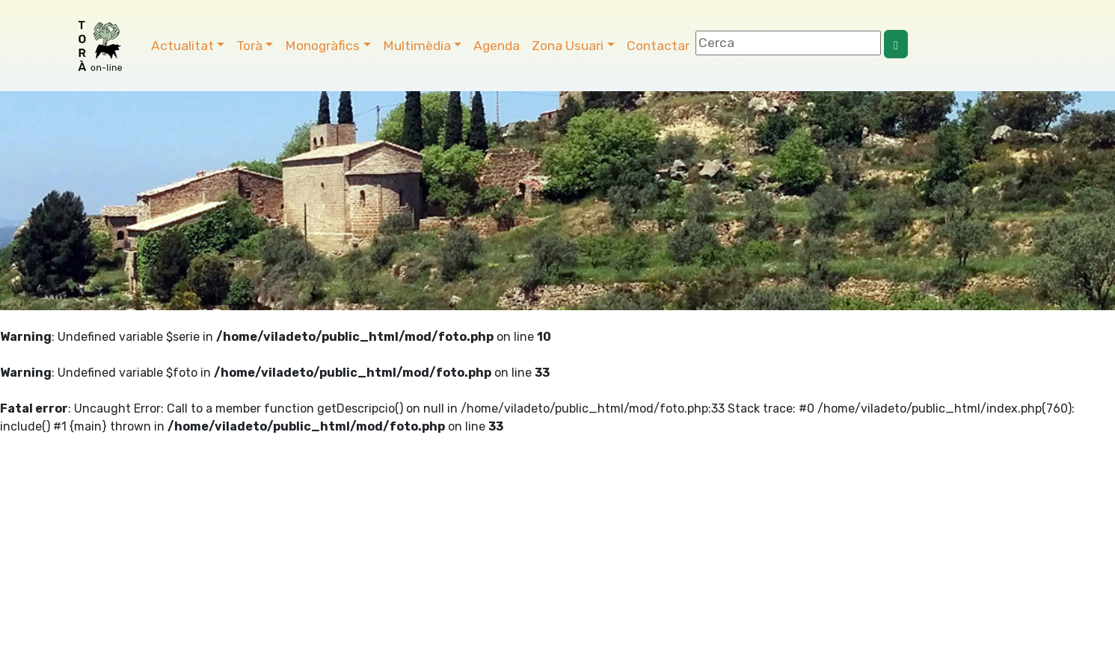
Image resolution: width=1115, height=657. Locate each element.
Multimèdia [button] (417, 45)
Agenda (496, 45)
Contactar (658, 45)
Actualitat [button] (182, 45)
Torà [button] (249, 45)
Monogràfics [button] (322, 45)
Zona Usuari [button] (567, 45)
